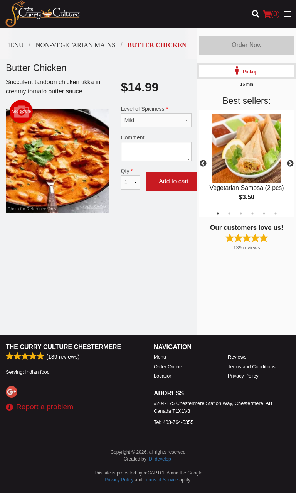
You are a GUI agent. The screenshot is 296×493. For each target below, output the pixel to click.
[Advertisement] (99, 238)
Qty (130, 179)
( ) (271, 14)
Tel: (173, 422)
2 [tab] (229, 213)
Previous (203, 164)
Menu (160, 357)
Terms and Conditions (252, 366)
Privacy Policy (243, 376)
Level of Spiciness (156, 116)
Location (163, 376)
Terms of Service (161, 480)
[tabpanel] (246, 163)
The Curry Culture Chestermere (63, 347)
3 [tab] (241, 213)
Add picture (21, 111)
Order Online (168, 366)
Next (290, 164)
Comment (156, 147)
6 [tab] (275, 213)
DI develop (160, 459)
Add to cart (173, 181)
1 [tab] (218, 213)
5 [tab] (264, 213)
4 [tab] (252, 213)
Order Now (246, 45)
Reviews (237, 357)
